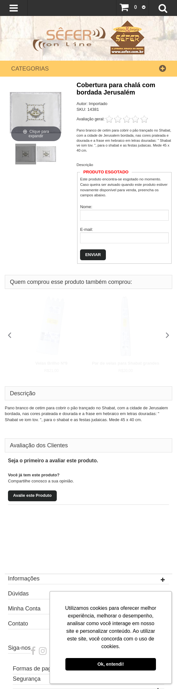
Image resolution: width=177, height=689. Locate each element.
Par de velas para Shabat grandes (125, 363)
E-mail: (86, 229)
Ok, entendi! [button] (110, 664)
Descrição (85, 165)
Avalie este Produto (32, 495)
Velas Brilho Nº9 (51, 363)
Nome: (86, 206)
